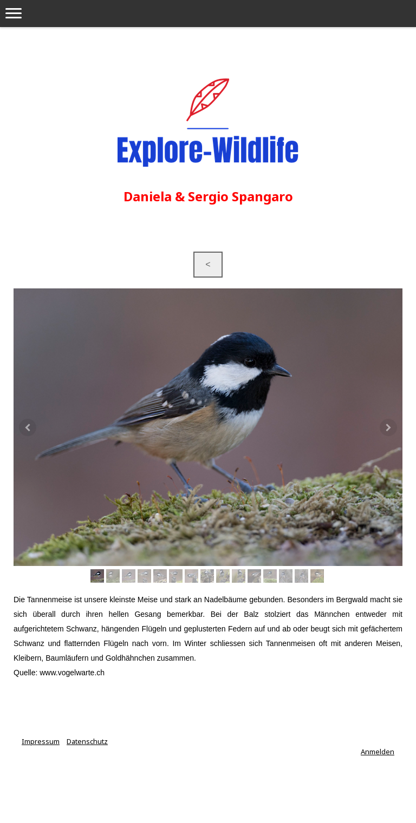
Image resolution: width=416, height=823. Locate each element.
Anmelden (377, 751)
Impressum (41, 741)
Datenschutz (87, 741)
